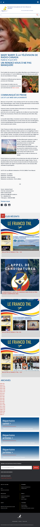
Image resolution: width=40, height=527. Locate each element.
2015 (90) (2, 400)
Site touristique (24, 505)
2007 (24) (2, 413)
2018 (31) (2, 395)
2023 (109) (2, 387)
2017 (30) (2, 396)
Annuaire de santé (4, 508)
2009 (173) (2, 409)
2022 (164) (2, 388)
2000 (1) (2, 414)
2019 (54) (2, 393)
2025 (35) (2, 383)
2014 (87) (2, 401)
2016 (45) (2, 398)
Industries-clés (23, 488)
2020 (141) (2, 391)
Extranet (20, 521)
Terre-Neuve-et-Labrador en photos (27, 508)
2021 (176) (2, 390)
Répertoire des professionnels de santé (8, 506)
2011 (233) (2, 406)
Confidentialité (15, 521)
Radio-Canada (15, 87)
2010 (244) (2, 408)
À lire (2, 488)
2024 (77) (2, 385)
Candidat (22, 497)
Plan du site (25, 521)
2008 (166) (2, 411)
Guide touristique (24, 506)
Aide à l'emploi (23, 499)
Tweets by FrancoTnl (6, 478)
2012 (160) (2, 404)
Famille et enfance (4, 497)
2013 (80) (2, 403)
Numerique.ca (31, 524)
